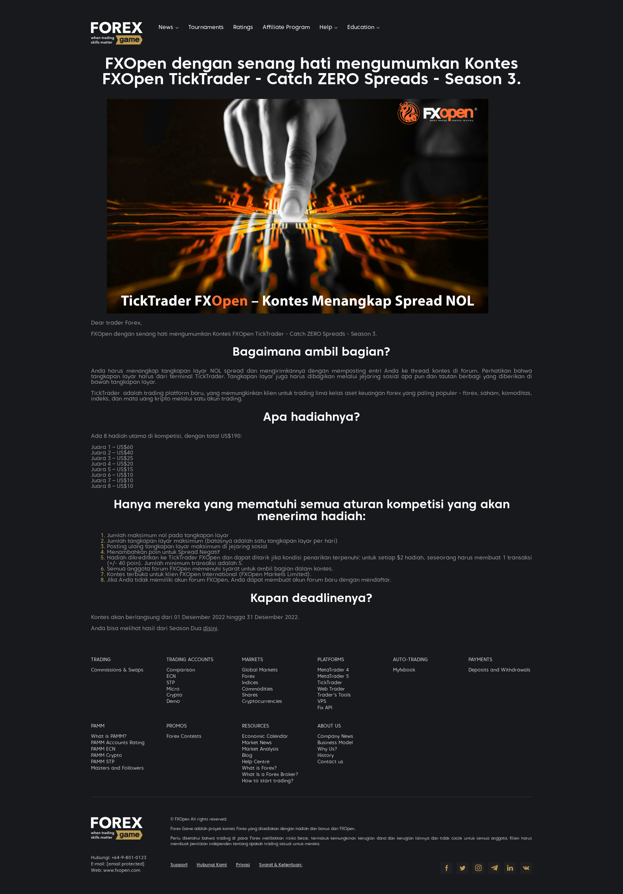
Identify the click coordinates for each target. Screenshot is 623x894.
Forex (248, 676)
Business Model (335, 743)
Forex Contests (183, 736)
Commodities (257, 689)
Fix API (324, 708)
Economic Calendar (265, 736)
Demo (173, 701)
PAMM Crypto (106, 755)
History (325, 755)
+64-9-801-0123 (129, 858)
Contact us (330, 762)
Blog (247, 755)
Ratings (243, 27)
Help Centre (255, 762)
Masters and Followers (117, 768)
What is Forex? (259, 768)
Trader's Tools (334, 695)
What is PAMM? (109, 736)
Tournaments (206, 27)
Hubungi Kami (212, 865)
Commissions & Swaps (117, 670)
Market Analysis (260, 749)
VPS (321, 701)
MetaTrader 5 (333, 676)
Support (179, 865)
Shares (250, 695)
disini (210, 628)
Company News (335, 736)
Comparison (180, 670)
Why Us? (327, 749)
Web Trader (331, 689)
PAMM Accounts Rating (118, 743)
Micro (173, 689)
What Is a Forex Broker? (270, 774)
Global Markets (260, 670)
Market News (257, 743)
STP (170, 683)
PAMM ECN (103, 749)
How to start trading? (268, 781)
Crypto (174, 695)
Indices (250, 683)
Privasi (243, 865)
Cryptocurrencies (262, 701)
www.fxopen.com (121, 871)
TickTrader (329, 683)
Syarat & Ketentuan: (280, 865)
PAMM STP (102, 762)
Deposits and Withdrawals (499, 670)
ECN (171, 676)
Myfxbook (404, 670)
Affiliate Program (286, 27)
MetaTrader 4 (333, 670)
